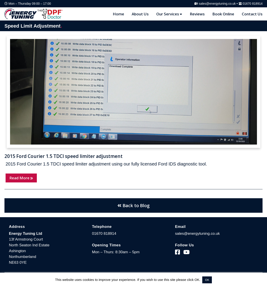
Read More (21, 177)
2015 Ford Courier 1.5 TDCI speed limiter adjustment (63, 156)
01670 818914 (252, 3)
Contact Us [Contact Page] (252, 13)
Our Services (169, 13)
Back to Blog (133, 205)
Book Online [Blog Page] (223, 13)
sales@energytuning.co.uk (217, 3)
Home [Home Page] (118, 13)
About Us (140, 13)
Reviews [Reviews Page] (197, 13)
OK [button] (207, 280)
